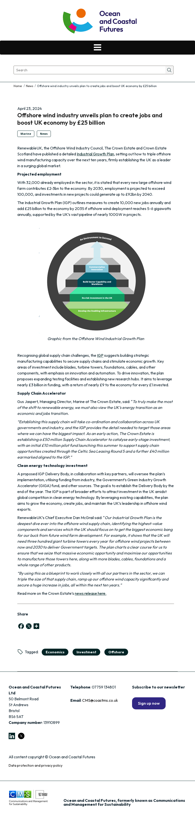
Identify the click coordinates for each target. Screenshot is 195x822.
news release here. (90, 593)
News (29, 86)
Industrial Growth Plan (95, 153)
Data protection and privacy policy (35, 765)
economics (55, 652)
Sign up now (149, 703)
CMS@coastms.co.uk (100, 700)
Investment (86, 652)
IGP (100, 355)
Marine (25, 133)
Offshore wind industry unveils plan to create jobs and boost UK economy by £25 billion (89, 118)
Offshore (116, 652)
